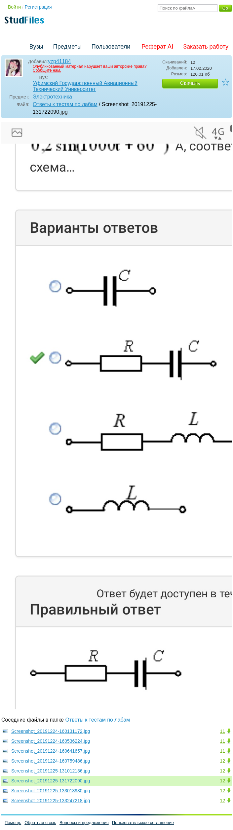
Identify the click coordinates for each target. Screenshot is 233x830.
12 (222, 761)
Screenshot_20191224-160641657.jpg (50, 751)
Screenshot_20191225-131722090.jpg (50, 780)
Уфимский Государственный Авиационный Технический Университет (85, 86)
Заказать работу (205, 46)
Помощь (13, 822)
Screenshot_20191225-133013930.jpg (50, 790)
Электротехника (52, 96)
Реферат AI (157, 46)
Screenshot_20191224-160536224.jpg (50, 741)
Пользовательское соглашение (143, 822)
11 (222, 731)
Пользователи (111, 46)
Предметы (67, 46)
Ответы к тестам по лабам (65, 104)
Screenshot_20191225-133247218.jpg (50, 800)
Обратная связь (40, 822)
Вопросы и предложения (84, 822)
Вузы (36, 46)
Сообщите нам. (47, 70)
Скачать (190, 83)
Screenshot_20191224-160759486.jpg (50, 761)
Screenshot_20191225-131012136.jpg (50, 770)
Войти (14, 7)
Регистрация (38, 7)
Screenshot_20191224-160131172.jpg (50, 731)
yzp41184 (59, 61)
